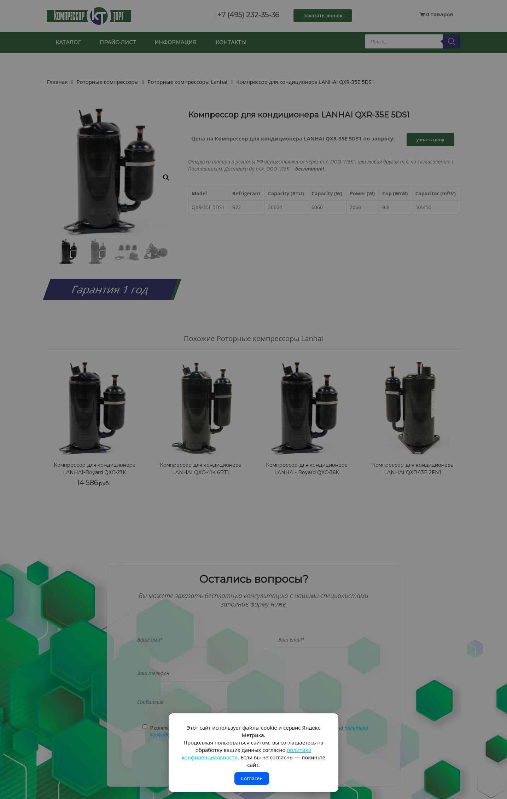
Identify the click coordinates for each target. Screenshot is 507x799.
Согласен (252, 778)
